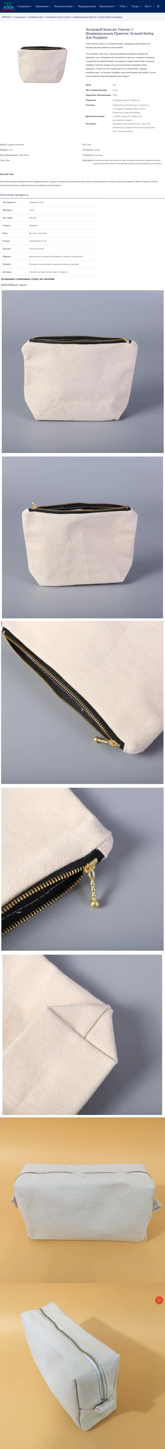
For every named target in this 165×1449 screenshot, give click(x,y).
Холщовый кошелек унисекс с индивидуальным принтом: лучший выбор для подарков (84, 17)
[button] (151, 6)
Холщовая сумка (35, 17)
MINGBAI (6, 17)
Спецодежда (19, 17)
